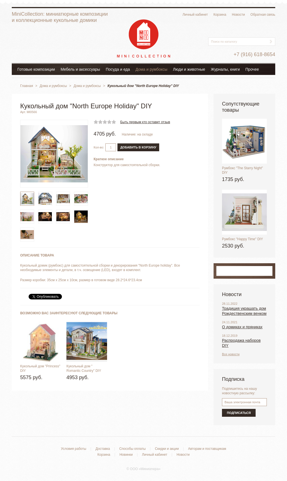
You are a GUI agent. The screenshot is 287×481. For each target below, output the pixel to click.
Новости (238, 15)
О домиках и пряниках (242, 327)
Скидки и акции (167, 449)
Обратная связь (263, 15)
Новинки (126, 455)
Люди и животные (189, 69)
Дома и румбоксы (152, 69)
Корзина (219, 15)
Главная (26, 86)
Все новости (231, 354)
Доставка (103, 449)
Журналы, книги (225, 69)
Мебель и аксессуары (80, 69)
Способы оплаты (132, 449)
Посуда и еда (118, 69)
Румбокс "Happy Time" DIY (242, 239)
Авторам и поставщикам (207, 449)
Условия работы (73, 449)
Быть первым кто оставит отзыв (145, 122)
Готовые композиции (36, 69)
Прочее (252, 69)
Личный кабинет (195, 15)
